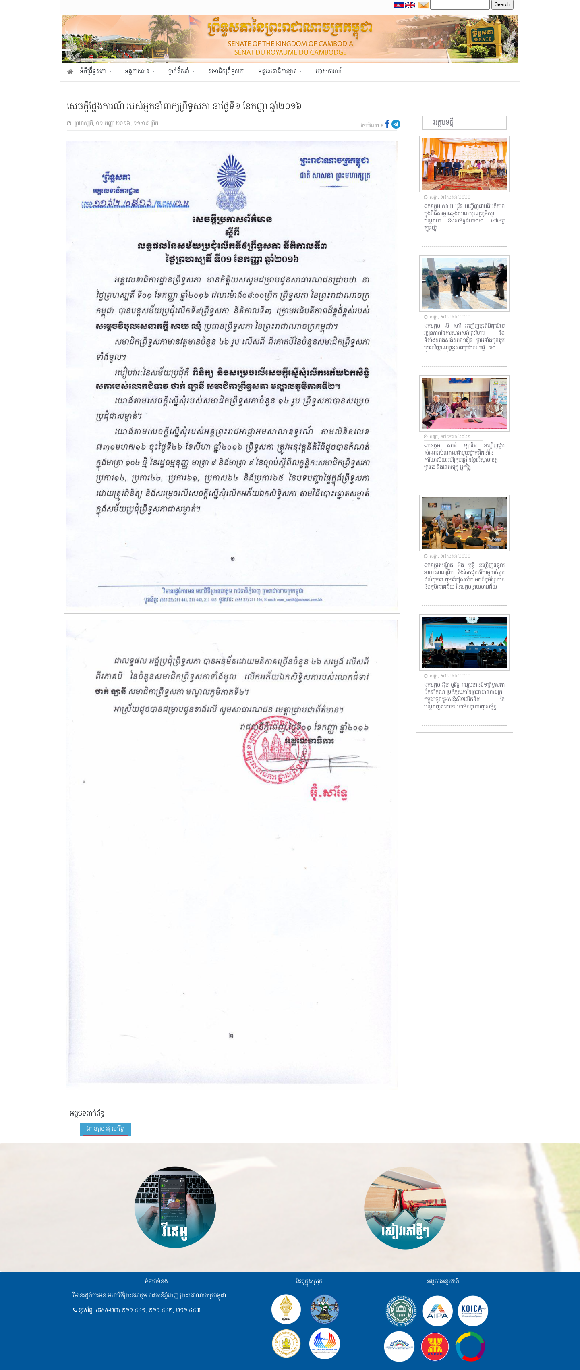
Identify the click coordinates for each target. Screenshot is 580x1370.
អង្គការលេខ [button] (138, 72)
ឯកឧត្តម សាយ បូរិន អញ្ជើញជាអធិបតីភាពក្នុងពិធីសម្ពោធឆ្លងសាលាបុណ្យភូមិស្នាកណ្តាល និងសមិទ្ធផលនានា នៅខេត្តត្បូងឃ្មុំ (464, 217)
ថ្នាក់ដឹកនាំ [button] (179, 72)
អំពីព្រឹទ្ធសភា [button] (94, 72)
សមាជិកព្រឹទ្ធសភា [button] (226, 72)
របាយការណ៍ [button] (329, 72)
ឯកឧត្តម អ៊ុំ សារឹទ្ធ (105, 1129)
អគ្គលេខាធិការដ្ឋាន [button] (278, 72)
